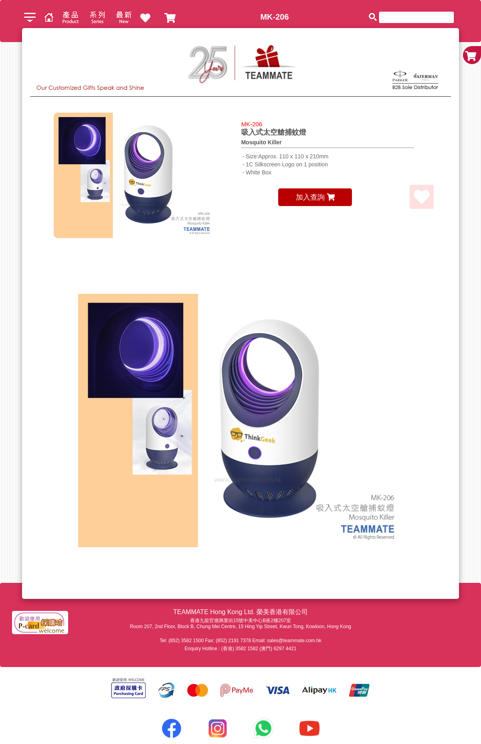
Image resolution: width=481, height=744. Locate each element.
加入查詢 (315, 197)
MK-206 (274, 16)
